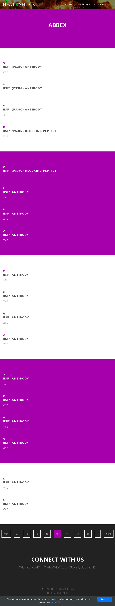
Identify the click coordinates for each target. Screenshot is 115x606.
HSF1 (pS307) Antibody (22, 66)
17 (47, 534)
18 (57, 534)
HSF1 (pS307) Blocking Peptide (30, 131)
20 (78, 534)
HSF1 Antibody (16, 192)
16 (37, 534)
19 (67, 534)
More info (55, 602)
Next (108, 534)
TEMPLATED (62, 592)
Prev (6, 534)
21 (88, 534)
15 (27, 534)
